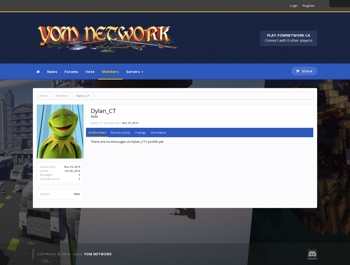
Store (304, 71)
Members (110, 71)
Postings (140, 132)
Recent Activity (120, 132)
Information (158, 132)
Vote (90, 71)
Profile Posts (97, 132)
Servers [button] (134, 71)
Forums (71, 71)
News (52, 71)
